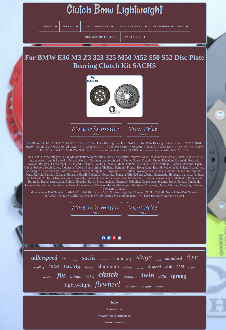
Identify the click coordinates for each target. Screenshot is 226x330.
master (160, 286)
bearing (139, 268)
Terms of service (114, 322)
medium (129, 276)
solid (158, 260)
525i (64, 259)
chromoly (122, 258)
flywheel (107, 284)
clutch (108, 274)
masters (104, 259)
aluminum (108, 266)
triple (74, 260)
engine (147, 286)
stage (144, 257)
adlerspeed (44, 257)
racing (72, 265)
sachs (89, 257)
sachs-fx (127, 267)
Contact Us (114, 309)
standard (173, 258)
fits (61, 275)
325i (162, 276)
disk (168, 267)
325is (90, 277)
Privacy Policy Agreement (115, 315)
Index (114, 302)
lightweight (78, 285)
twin (147, 275)
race (54, 266)
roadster (48, 277)
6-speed (154, 266)
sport (191, 267)
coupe (75, 277)
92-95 (89, 267)
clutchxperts (130, 286)
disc (192, 257)
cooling (39, 267)
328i (180, 266)
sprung (178, 276)
